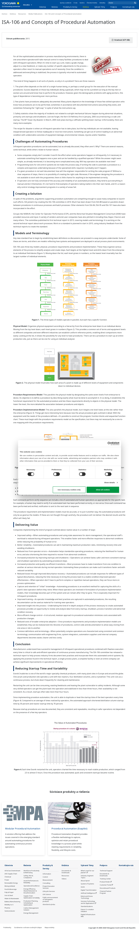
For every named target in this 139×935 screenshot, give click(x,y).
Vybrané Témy (99, 7)
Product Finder (105, 885)
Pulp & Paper (9, 895)
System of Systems (87, 887)
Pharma (7, 911)
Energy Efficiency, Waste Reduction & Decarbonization (30, 894)
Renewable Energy (11, 886)
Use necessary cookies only (69, 490)
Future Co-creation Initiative (87, 913)
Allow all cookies (103, 490)
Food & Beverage (11, 892)
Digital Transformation (88, 893)
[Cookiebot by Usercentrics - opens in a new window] (109, 443)
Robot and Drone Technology (87, 900)
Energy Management (31, 916)
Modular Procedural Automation (23, 828)
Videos (64, 882)
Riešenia (54, 7)
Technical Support (106, 874)
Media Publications (35, 14)
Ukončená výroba (49, 908)
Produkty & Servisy (70, 7)
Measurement (48, 883)
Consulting (46, 886)
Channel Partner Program (105, 895)
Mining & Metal (10, 889)
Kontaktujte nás (128, 7)
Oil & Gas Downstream (12, 874)
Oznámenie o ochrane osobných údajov (28, 931)
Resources (22, 14)
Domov (4, 14)
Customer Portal (105, 888)
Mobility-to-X (9, 908)
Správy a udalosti (65, 3)
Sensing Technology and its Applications (88, 905)
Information (47, 877)
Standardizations (87, 909)
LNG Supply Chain (11, 877)
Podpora (113, 7)
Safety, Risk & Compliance (28, 880)
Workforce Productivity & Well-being (31, 875)
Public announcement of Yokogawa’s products (50, 903)
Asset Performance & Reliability (31, 885)
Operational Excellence (32, 889)
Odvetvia (42, 7)
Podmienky (7, 931)
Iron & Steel (9, 899)
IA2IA (83, 890)
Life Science (47, 898)
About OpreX (85, 884)
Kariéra (82, 3)
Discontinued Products (107, 891)
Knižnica (86, 7)
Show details (109, 482)
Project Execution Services (49, 890)
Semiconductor (10, 914)
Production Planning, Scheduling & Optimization (31, 906)
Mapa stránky (49, 931)
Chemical (8, 880)
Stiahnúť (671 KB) (121, 40)
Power (7, 883)
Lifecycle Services (49, 894)
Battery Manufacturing (12, 905)
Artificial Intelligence (88, 896)
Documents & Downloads (66, 875)
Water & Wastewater (12, 902)
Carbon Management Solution (31, 912)
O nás (75, 3)
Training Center (105, 882)
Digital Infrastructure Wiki (88, 919)
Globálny (102, 3)
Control (45, 880)
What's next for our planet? (87, 875)
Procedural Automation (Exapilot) (64, 830)
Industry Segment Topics (87, 880)
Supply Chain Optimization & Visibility (32, 900)
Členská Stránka (92, 3)
